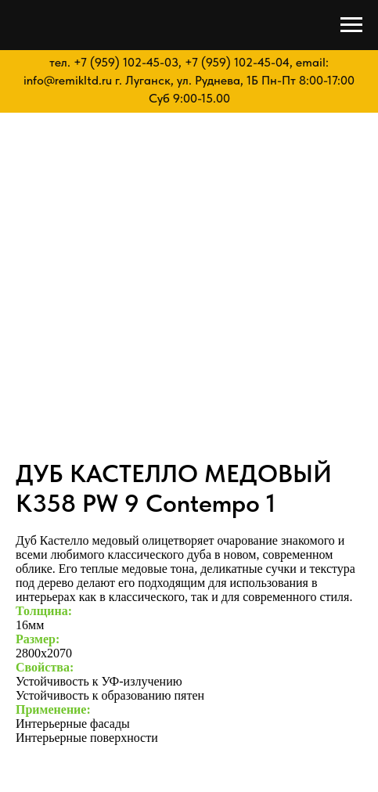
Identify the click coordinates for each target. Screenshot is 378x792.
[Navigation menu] (351, 25)
